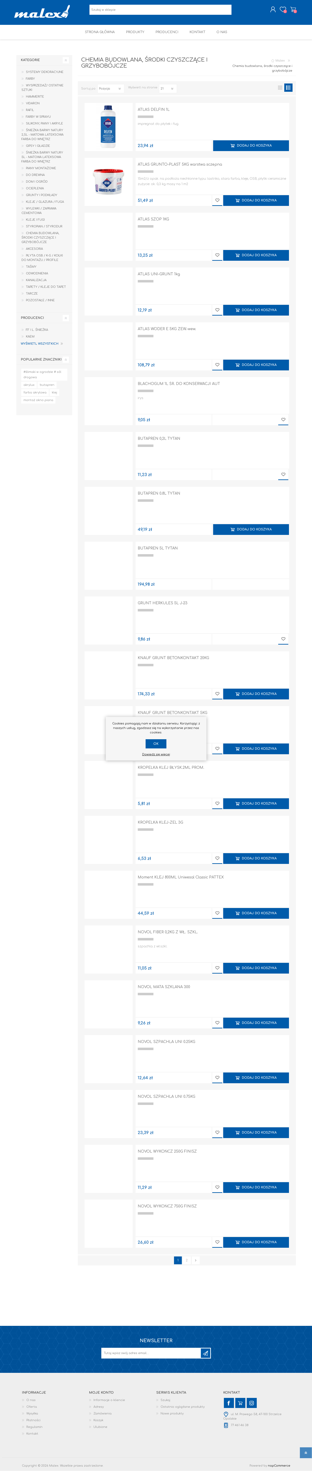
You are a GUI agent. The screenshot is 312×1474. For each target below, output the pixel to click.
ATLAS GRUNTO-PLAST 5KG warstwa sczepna (180, 168)
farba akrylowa (35, 395)
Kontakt (32, 1436)
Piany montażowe (41, 171)
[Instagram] (252, 1406)
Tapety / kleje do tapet (46, 290)
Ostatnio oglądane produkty (183, 1410)
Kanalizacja (36, 283)
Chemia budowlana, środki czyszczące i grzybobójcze (40, 241)
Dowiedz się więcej (156, 754)
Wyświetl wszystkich (39, 346)
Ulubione (100, 1430)
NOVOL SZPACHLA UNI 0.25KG (166, 1045)
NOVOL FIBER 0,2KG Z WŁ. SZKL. (168, 935)
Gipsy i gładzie (38, 149)
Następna (196, 1263)
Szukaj (165, 1403)
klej (54, 395)
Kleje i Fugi (35, 222)
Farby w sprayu (38, 120)
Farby (30, 81)
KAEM (30, 339)
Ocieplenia (35, 191)
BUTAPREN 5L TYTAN (158, 551)
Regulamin (34, 1430)
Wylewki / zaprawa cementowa (38, 214)
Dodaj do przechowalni (217, 203)
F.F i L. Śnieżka (37, 333)
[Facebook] (229, 1406)
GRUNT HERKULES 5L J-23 (162, 606)
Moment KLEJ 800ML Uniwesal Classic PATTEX (181, 880)
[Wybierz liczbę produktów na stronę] (168, 91)
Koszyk (291, 11)
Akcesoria (34, 252)
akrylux (28, 388)
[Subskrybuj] (151, 1356)
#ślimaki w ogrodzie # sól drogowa (42, 378)
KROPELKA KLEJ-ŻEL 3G (160, 826)
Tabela (280, 91)
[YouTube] (240, 1406)
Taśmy (31, 269)
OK (156, 744)
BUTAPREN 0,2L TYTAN (159, 442)
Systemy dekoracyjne (45, 75)
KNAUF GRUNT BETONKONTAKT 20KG (173, 661)
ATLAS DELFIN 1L (154, 113)
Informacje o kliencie (109, 1403)
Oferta (31, 1410)
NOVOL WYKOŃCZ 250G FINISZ (167, 1155)
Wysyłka (32, 1416)
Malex (280, 63)
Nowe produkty (172, 1416)
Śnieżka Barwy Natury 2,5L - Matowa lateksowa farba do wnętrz (42, 138)
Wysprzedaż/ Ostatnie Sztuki (42, 91)
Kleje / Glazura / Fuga (45, 205)
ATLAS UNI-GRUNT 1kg (159, 277)
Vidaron (33, 106)
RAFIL (30, 113)
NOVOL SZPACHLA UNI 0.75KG (166, 1100)
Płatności (33, 1423)
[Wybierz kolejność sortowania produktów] (111, 91)
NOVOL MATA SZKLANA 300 (164, 990)
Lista (288, 91)
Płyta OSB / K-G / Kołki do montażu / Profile (42, 261)
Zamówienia (102, 1416)
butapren (47, 388)
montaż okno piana (38, 403)
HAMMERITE (35, 99)
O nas (31, 1403)
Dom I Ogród (37, 184)
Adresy (98, 1410)
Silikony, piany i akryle (44, 126)
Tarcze (32, 296)
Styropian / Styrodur (44, 229)
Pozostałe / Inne (40, 303)
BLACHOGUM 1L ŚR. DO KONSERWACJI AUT (179, 387)
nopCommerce (279, 1468)
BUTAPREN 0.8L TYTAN (159, 497)
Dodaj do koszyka (254, 148)
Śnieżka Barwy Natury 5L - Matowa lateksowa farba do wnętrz (42, 160)
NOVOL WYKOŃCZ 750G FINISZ (167, 1209)
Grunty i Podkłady (41, 198)
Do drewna (35, 178)
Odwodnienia (37, 276)
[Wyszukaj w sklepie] (160, 11)
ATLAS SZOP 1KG (153, 222)
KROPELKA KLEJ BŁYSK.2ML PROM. (171, 771)
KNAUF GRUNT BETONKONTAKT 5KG (172, 716)
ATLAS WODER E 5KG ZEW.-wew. (167, 332)
